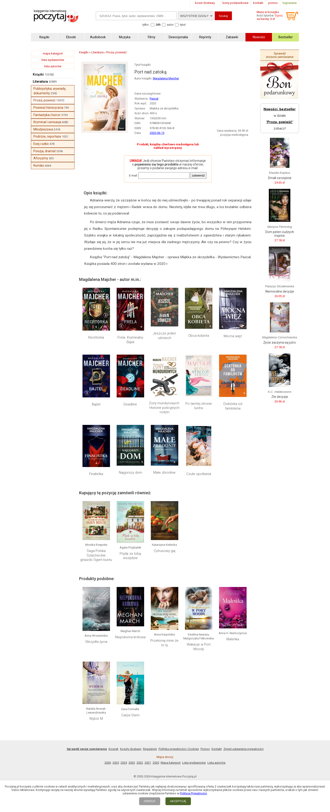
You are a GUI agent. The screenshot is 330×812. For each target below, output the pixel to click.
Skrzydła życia (96, 642)
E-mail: (133, 175)
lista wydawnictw (52, 60)
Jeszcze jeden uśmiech (164, 335)
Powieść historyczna (48, 107)
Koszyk (113, 749)
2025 (116, 762)
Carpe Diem (130, 715)
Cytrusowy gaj (164, 551)
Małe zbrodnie (164, 472)
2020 (156, 762)
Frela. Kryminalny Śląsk (130, 339)
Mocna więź (233, 336)
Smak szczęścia (279, 178)
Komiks (38, 165)
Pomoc (205, 749)
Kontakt (217, 749)
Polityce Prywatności (193, 793)
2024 (124, 762)
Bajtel (96, 404)
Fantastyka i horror (46, 115)
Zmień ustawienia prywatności (243, 749)
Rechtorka (96, 337)
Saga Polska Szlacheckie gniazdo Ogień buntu (96, 555)
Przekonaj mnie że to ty (164, 642)
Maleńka (232, 639)
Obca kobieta (198, 336)
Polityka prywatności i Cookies (179, 749)
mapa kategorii (53, 53)
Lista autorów (216, 762)
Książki (38, 74)
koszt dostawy (205, 3)
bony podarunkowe (235, 3)
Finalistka (96, 474)
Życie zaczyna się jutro (279, 342)
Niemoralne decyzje (279, 291)
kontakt (258, 3)
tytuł (183, 24)
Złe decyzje (279, 397)
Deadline (130, 404)
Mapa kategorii (171, 762)
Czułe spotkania (198, 474)
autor (170, 24)
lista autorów (52, 66)
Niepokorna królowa (130, 637)
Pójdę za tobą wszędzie (130, 555)
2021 (148, 762)
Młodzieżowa (43, 129)
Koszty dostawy (130, 749)
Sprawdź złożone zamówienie (279, 55)
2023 (132, 762)
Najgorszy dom (130, 472)
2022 (140, 762)
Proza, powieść (44, 100)
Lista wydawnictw (194, 762)
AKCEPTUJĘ (178, 801)
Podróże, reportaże (47, 136)
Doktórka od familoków (232, 406)
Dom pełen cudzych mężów (279, 233)
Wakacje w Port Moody (199, 646)
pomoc (273, 3)
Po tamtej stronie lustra (198, 406)
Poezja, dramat (44, 151)
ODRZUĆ (149, 801)
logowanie (290, 3)
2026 (107, 762)
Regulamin (150, 749)
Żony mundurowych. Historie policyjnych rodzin (164, 407)
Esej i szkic (41, 144)
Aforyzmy (40, 158)
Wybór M (96, 719)
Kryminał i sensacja (47, 122)
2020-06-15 (157, 133)
